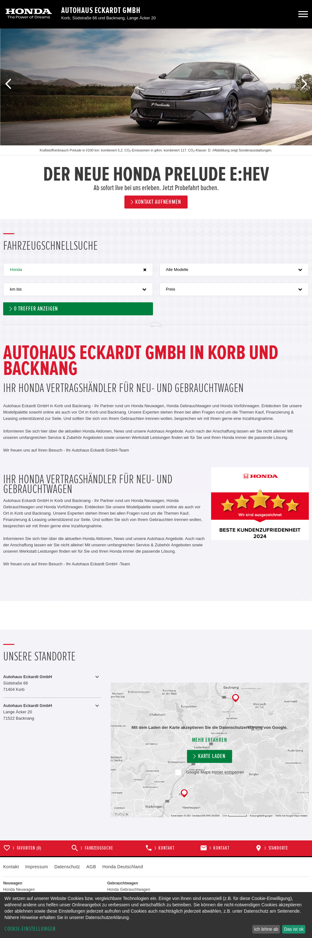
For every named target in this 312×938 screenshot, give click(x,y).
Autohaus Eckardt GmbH (101, 10)
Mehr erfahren (209, 740)
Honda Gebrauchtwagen (128, 889)
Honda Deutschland (123, 866)
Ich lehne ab (266, 929)
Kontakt (11, 866)
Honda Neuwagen (19, 889)
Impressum (36, 866)
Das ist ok (293, 929)
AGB (91, 866)
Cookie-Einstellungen (30, 929)
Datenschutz (67, 866)
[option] (156, 124)
